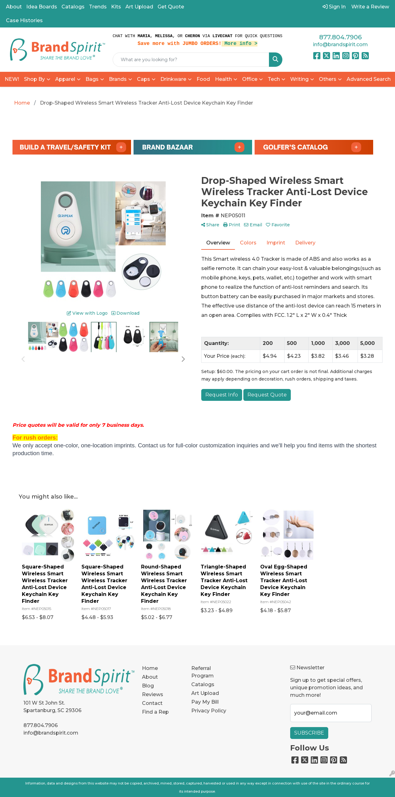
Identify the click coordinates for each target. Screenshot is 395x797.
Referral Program (202, 672)
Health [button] (223, 79)
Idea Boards (41, 7)
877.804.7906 (340, 37)
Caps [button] (143, 79)
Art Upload (139, 7)
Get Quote (171, 7)
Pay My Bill (205, 702)
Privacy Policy (208, 711)
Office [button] (249, 79)
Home (150, 668)
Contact (152, 703)
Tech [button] (274, 79)
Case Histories (24, 20)
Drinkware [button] (173, 79)
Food (203, 79)
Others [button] (327, 79)
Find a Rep (155, 712)
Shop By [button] (34, 79)
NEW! (12, 79)
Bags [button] (92, 79)
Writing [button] (299, 79)
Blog (148, 686)
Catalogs (73, 7)
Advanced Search (369, 79)
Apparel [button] (65, 79)
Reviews (152, 694)
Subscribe (309, 733)
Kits (116, 7)
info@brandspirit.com (340, 44)
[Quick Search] (191, 59)
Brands (118, 79)
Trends (98, 7)
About (14, 7)
